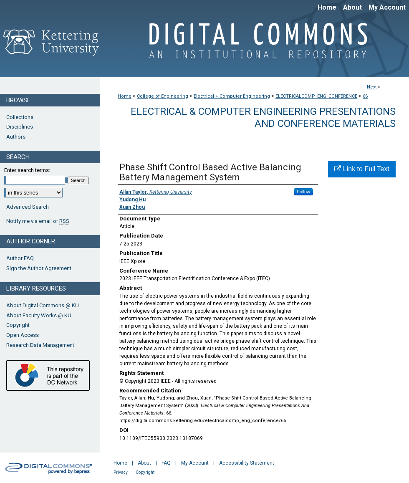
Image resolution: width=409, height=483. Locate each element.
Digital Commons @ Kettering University (254, 45)
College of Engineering (162, 96)
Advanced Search (27, 207)
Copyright (18, 325)
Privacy (121, 472)
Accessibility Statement (246, 463)
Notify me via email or (37, 221)
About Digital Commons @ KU (42, 305)
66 (365, 96)
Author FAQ (20, 258)
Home (124, 96)
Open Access (22, 335)
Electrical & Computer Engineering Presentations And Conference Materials (263, 117)
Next (371, 87)
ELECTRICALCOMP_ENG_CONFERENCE (316, 96)
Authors (15, 137)
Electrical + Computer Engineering (232, 96)
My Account (195, 463)
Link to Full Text (361, 168)
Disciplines (19, 127)
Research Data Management (40, 345)
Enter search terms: (27, 170)
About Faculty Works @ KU (38, 315)
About (144, 463)
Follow (303, 191)
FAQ (166, 463)
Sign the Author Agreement (38, 268)
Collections (19, 117)
